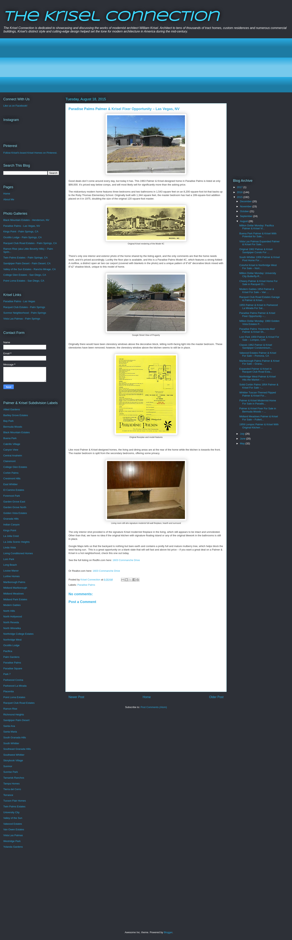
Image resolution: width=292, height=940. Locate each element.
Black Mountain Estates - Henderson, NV (26, 220)
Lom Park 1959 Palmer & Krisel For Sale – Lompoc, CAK (259, 338)
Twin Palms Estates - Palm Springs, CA (25, 257)
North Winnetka (12, 628)
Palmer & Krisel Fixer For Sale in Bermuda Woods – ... (257, 410)
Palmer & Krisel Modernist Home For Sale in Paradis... (257, 402)
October (245, 211)
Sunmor (7, 766)
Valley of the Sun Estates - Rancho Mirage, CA (29, 269)
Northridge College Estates (18, 633)
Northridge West (12, 639)
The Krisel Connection (111, 17)
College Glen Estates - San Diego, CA (24, 274)
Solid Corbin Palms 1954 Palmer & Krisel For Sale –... (258, 386)
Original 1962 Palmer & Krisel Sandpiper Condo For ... (256, 251)
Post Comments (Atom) (154, 707)
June (243, 438)
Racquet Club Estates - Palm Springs (24, 307)
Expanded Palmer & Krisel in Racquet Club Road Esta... (255, 370)
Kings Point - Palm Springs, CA (20, 231)
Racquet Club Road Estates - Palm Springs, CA (30, 243)
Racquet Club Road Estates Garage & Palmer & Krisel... (259, 299)
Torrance (8, 795)
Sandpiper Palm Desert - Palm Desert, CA (27, 263)
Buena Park (10, 438)
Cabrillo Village (11, 444)
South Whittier (11, 743)
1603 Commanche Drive (126, 560)
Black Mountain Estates (16, 432)
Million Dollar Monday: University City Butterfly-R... (257, 275)
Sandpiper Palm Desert (16, 720)
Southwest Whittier (13, 754)
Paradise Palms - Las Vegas (19, 301)
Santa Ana (9, 726)
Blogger (168, 932)
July (242, 433)
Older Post (216, 697)
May (242, 443)
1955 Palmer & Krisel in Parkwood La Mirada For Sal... (258, 307)
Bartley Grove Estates (15, 415)
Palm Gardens (11, 657)
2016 (240, 192)
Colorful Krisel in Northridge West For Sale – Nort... (258, 267)
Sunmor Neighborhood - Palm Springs (24, 312)
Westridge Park (12, 841)
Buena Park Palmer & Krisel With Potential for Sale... (257, 235)
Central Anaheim (12, 455)
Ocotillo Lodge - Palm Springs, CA (22, 237)
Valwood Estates (12, 823)
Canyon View (10, 449)
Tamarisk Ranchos (13, 777)
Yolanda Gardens (13, 846)
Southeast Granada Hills (17, 748)
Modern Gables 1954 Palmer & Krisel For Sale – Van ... (256, 291)
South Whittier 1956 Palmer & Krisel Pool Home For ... (259, 259)
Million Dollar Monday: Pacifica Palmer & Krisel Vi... (256, 227)
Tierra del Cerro (12, 789)
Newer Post (76, 697)
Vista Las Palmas (13, 835)
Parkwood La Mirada (14, 685)
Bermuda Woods (12, 426)
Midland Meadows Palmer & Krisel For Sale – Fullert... (258, 418)
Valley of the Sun (12, 818)
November (246, 206)
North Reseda (11, 622)
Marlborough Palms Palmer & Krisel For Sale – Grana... (259, 362)
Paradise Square (12, 668)
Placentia (8, 691)
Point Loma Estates (14, 697)
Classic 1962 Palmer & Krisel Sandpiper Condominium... (255, 346)
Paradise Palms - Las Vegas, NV (21, 225)
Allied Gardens (11, 409)
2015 (240, 197)
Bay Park (8, 420)
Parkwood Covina (13, 679)
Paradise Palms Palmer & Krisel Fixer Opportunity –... (257, 315)
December (246, 201)
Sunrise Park (10, 771)
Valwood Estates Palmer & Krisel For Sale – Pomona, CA (257, 354)
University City (11, 812)
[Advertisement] (123, 65)
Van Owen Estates (13, 829)
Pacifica (7, 651)
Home (147, 697)
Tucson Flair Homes (14, 800)
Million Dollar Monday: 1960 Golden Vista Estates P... (259, 322)
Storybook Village (13, 760)
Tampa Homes (11, 783)
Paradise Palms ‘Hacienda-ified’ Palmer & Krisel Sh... (257, 330)
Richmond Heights (13, 714)
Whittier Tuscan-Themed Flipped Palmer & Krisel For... (257, 394)
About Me (8, 199)
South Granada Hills (14, 737)
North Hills (9, 610)
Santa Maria (10, 731)
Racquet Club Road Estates (18, 702)
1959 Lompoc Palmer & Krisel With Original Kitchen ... (259, 426)
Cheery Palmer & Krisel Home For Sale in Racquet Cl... (258, 283)
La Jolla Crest (11, 536)
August (244, 221)
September (246, 216)
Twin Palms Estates (14, 806)
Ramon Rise (10, 708)
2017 (240, 187)
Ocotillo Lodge (11, 645)
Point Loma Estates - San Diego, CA (23, 280)
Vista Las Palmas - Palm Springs (21, 318)
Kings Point (9, 530)
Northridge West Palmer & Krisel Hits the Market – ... (257, 378)
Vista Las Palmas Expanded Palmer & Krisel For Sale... (259, 243)
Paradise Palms (86, 584)
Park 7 (7, 674)
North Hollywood (12, 616)
